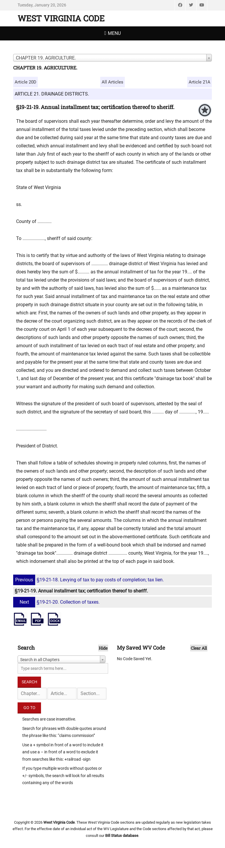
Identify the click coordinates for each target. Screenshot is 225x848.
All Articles (112, 82)
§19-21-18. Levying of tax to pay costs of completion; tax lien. (89, 580)
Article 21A (199, 82)
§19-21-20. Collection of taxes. (57, 602)
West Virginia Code (61, 18)
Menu (114, 33)
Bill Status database (121, 835)
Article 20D (25, 82)
